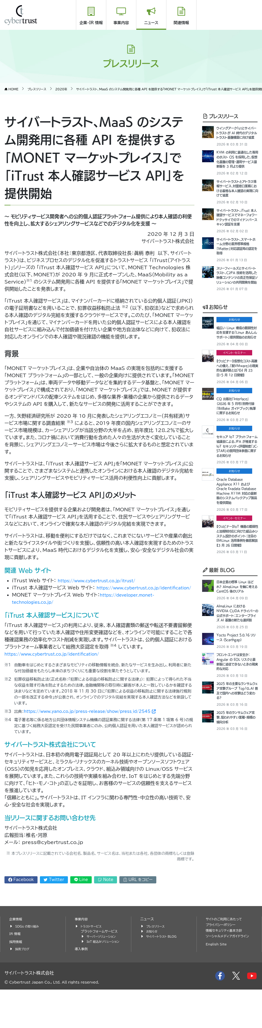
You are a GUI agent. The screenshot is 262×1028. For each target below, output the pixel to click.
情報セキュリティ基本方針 (227, 964)
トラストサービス (93, 959)
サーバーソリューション (104, 969)
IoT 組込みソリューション (104, 977)
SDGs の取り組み (29, 959)
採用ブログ (23, 982)
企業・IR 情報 (91, 23)
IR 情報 (15, 967)
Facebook (21, 887)
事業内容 (121, 23)
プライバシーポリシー (223, 958)
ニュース (151, 23)
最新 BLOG (219, 709)
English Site (218, 983)
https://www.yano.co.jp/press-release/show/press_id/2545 (90, 719)
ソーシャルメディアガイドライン (229, 972)
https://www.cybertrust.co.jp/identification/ (70, 594)
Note (105, 887)
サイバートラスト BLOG (164, 969)
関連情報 (181, 23)
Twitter (54, 887)
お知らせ (215, 371)
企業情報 (16, 952)
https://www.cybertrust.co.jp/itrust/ (105, 580)
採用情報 (16, 975)
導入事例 (82, 987)
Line (81, 887)
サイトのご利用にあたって (227, 952)
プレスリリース (220, 116)
